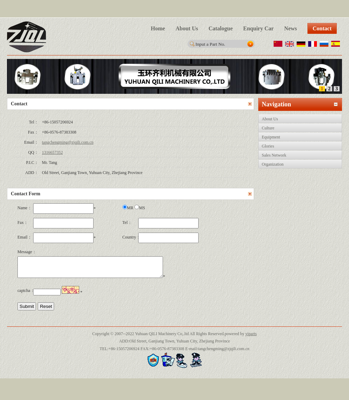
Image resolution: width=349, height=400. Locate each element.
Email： (31, 142)
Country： (130, 237)
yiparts (251, 337)
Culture (268, 128)
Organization (272, 164)
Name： (24, 207)
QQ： (33, 152)
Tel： (33, 122)
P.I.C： (32, 162)
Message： (25, 251)
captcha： (25, 294)
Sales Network (274, 155)
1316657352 (52, 152)
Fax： (33, 132)
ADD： (31, 172)
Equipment (271, 137)
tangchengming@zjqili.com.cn (68, 142)
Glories (268, 146)
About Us (270, 118)
